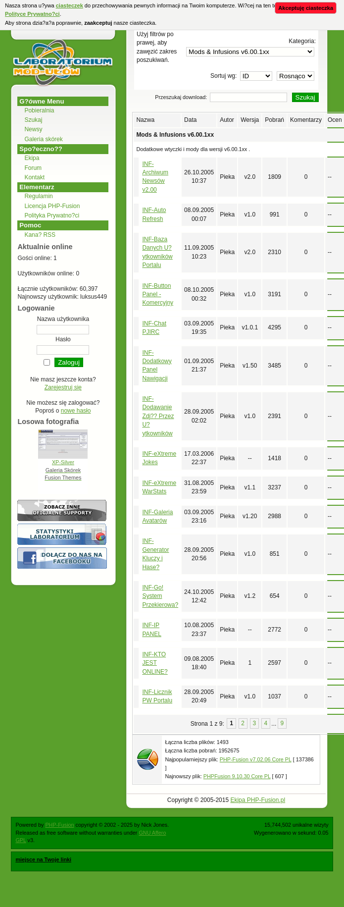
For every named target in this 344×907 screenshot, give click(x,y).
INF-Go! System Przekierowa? (160, 596)
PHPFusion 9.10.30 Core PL (237, 776)
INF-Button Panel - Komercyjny (157, 294)
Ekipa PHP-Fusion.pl (257, 800)
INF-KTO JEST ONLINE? (154, 663)
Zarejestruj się (63, 387)
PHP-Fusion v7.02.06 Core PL (256, 759)
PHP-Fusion (59, 825)
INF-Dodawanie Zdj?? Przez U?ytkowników (158, 416)
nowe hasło (76, 410)
